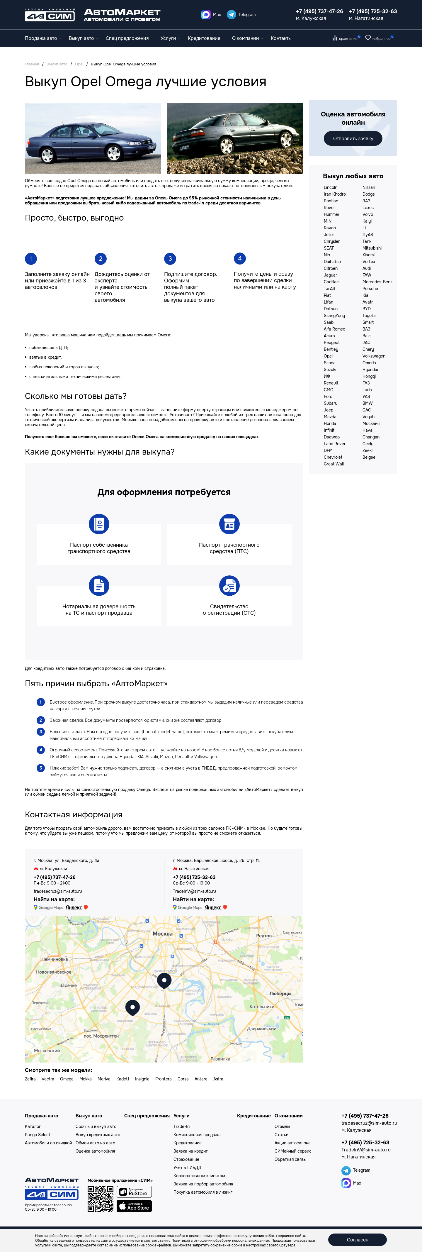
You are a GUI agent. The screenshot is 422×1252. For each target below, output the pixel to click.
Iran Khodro (335, 194)
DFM (328, 450)
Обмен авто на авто (95, 1143)
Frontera (163, 1079)
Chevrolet (333, 457)
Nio (327, 254)
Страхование (186, 1159)
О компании (247, 38)
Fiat (327, 295)
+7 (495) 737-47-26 (319, 11)
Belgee (369, 457)
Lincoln (330, 187)
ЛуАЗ (368, 234)
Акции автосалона (293, 1143)
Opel (328, 356)
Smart (368, 322)
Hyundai (370, 369)
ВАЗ (366, 329)
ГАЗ (366, 383)
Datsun (331, 308)
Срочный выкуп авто (96, 1126)
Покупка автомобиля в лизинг (202, 1192)
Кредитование (204, 38)
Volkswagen (374, 356)
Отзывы (282, 1126)
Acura (329, 335)
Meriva (104, 1079)
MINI (328, 221)
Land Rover (335, 443)
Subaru (330, 403)
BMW (368, 403)
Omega (67, 1079)
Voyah (369, 416)
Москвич (371, 423)
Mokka (85, 1079)
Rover (329, 207)
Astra (218, 1079)
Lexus (368, 207)
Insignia (142, 1079)
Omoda (369, 362)
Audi (367, 268)
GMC (328, 389)
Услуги (171, 38)
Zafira (30, 1079)
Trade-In (181, 1126)
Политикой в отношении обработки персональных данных (220, 1240)
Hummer (331, 214)
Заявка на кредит (190, 1151)
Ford (328, 396)
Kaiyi (367, 221)
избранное (383, 38)
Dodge (369, 194)
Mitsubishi (372, 248)
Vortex (369, 261)
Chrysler (332, 241)
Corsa (183, 1079)
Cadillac (331, 281)
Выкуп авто (83, 38)
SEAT (329, 248)
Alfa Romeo (334, 329)
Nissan (369, 187)
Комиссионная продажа (197, 1134)
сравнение (350, 38)
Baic (367, 335)
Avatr (368, 302)
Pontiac (331, 201)
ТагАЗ (329, 288)
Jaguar (330, 275)
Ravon (330, 228)
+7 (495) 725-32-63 (373, 11)
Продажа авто (43, 38)
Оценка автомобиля (95, 1151)
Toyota (369, 315)
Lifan (328, 302)
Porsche (370, 288)
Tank (367, 241)
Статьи (281, 1134)
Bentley (331, 349)
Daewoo (332, 437)
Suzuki (330, 369)
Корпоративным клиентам (199, 1175)
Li (364, 228)
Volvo (368, 214)
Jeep (328, 410)
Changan (371, 437)
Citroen (331, 268)
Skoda (330, 362)
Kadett (122, 1079)
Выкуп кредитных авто (98, 1134)
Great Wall (334, 464)
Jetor (329, 234)
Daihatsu (332, 261)
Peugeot (332, 342)
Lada (367, 389)
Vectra (48, 1079)
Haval (368, 430)
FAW (367, 275)
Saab (328, 322)
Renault (331, 383)
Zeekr (368, 450)
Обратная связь (290, 1159)
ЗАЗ (366, 201)
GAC (367, 410)
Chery (368, 349)
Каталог (33, 1126)
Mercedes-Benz (377, 281)
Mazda (330, 416)
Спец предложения (127, 38)
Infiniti (329, 430)
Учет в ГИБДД (187, 1167)
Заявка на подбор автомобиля (203, 1184)
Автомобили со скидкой (48, 1143)
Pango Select (37, 1134)
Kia (365, 295)
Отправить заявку (353, 138)
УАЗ (366, 396)
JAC (366, 342)
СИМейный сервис (293, 1151)
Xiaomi (369, 254)
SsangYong (334, 315)
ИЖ (327, 376)
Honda (330, 423)
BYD (367, 308)
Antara (201, 1079)
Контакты (281, 38)
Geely (368, 443)
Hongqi (369, 376)
